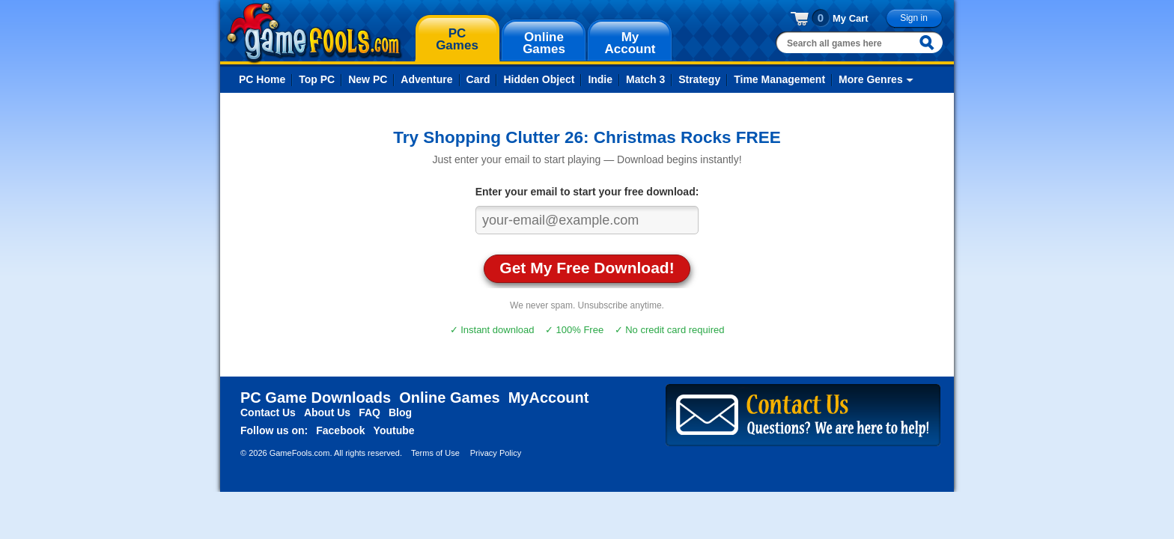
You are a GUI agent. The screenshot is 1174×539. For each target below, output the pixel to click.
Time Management (779, 79)
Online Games (449, 397)
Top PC (317, 79)
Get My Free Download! (586, 267)
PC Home (262, 79)
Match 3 (645, 79)
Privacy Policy (495, 452)
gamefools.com (314, 32)
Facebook (340, 430)
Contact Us (268, 412)
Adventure (426, 79)
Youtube (394, 430)
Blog (400, 412)
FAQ (369, 412)
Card (478, 79)
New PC (367, 79)
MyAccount (548, 397)
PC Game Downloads (315, 397)
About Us (327, 412)
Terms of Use (435, 452)
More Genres (871, 79)
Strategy (699, 79)
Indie (600, 79)
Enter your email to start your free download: (587, 192)
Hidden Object (538, 79)
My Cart (851, 18)
